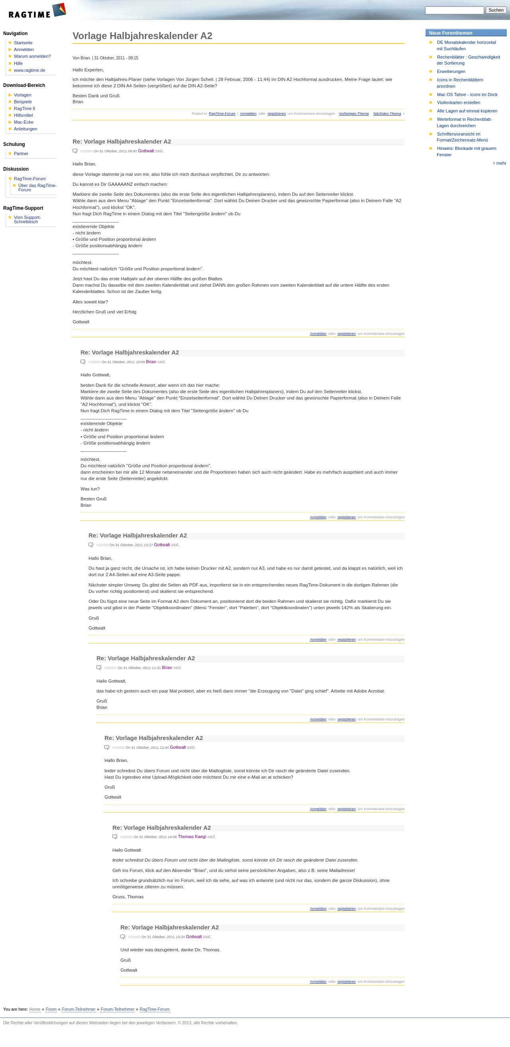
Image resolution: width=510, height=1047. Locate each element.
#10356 (102, 545)
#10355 (94, 362)
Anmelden (248, 114)
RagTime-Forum (222, 114)
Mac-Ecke (23, 122)
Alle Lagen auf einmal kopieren (467, 110)
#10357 (110, 668)
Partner (21, 154)
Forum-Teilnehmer (78, 1009)
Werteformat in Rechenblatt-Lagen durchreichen (464, 122)
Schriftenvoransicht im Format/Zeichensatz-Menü (462, 137)
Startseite (23, 43)
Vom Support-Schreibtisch (27, 219)
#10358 (118, 748)
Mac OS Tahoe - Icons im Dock (467, 94)
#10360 (134, 937)
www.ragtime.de (29, 70)
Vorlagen (22, 95)
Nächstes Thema (387, 114)
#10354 (86, 151)
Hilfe (18, 63)
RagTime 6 (24, 108)
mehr (501, 163)
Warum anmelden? (32, 56)
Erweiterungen (451, 71)
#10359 (126, 837)
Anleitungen (25, 129)
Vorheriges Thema (354, 114)
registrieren (276, 114)
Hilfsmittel (23, 115)
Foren (51, 1009)
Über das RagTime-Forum (37, 187)
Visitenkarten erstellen (458, 102)
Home (35, 1009)
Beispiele (23, 102)
